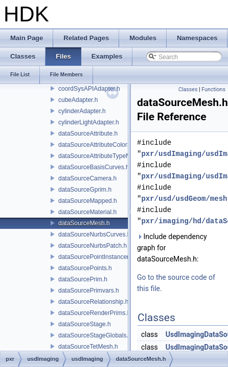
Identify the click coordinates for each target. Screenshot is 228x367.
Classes (187, 89)
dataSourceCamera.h (87, 178)
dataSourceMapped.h (87, 200)
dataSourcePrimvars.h (88, 290)
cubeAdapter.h (78, 99)
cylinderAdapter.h (82, 111)
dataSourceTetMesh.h (88, 346)
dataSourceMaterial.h (87, 212)
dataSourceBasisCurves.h (93, 167)
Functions (213, 89)
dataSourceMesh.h (84, 223)
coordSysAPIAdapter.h (89, 88)
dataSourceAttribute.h (88, 133)
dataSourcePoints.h (85, 268)
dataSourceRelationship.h (93, 301)
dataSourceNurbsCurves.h (94, 234)
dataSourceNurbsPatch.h (92, 245)
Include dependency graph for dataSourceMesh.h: (172, 247)
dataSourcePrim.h (82, 279)
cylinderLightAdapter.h (88, 122)
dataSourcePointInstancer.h (95, 256)
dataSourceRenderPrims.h (94, 313)
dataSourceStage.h (84, 324)
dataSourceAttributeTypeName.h (102, 156)
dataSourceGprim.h (84, 189)
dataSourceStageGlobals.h (94, 335)
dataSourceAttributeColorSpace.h (104, 144)
